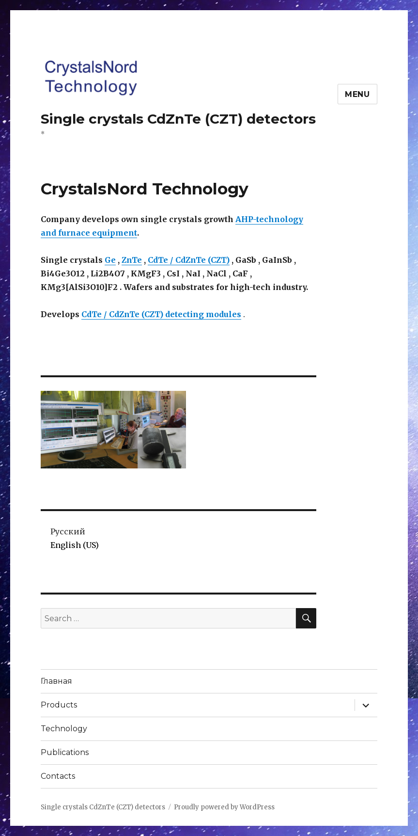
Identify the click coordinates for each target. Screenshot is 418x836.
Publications (65, 752)
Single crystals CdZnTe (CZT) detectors (178, 119)
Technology (64, 728)
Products (59, 704)
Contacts (58, 776)
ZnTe (132, 260)
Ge (110, 260)
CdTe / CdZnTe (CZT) (189, 260)
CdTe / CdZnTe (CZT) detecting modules (161, 314)
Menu (357, 94)
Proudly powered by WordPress (224, 807)
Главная (56, 681)
